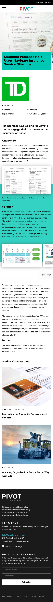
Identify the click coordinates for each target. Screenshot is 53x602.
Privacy (18, 596)
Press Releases (7, 596)
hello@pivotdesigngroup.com (13, 535)
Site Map (42, 596)
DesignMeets (39, 2)
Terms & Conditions (29, 596)
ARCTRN (48, 2)
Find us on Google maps (13, 547)
